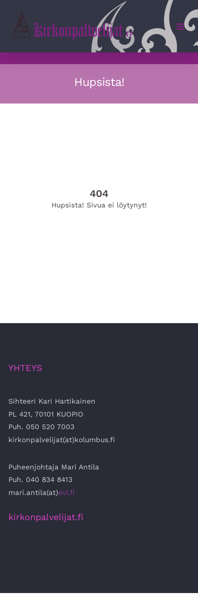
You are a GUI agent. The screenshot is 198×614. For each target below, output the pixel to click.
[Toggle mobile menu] (181, 26)
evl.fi (66, 492)
